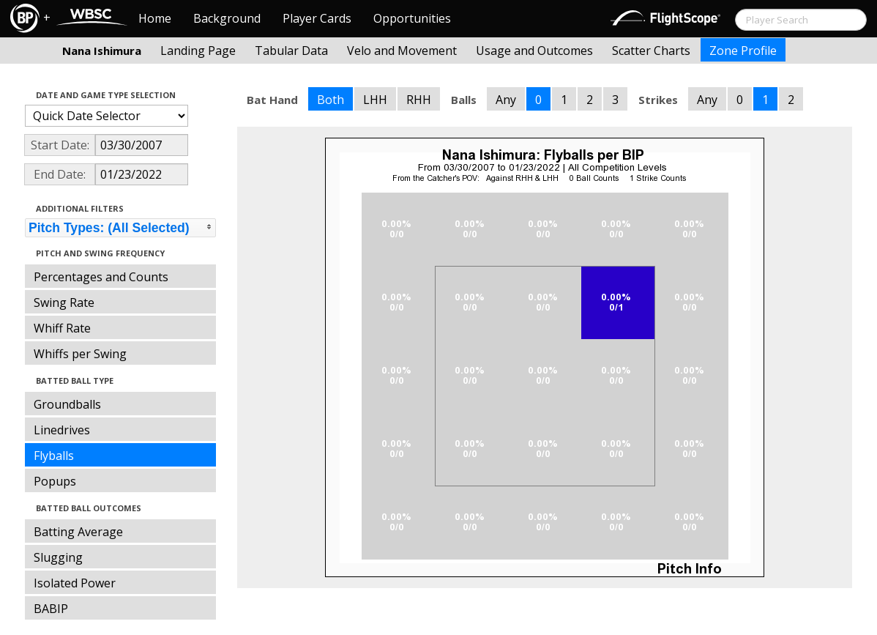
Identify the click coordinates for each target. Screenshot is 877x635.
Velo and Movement (402, 50)
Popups (55, 481)
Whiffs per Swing (80, 354)
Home (154, 18)
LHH (375, 100)
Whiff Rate (62, 328)
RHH (418, 100)
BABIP (51, 609)
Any (506, 100)
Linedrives (62, 430)
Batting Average (78, 532)
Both (330, 100)
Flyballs (54, 456)
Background (227, 18)
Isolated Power (75, 583)
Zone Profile (743, 50)
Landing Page (198, 50)
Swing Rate (64, 302)
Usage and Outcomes (534, 50)
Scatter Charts (651, 50)
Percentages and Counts (101, 277)
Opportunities (412, 18)
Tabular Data (291, 50)
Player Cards (317, 18)
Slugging (58, 557)
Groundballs (67, 404)
